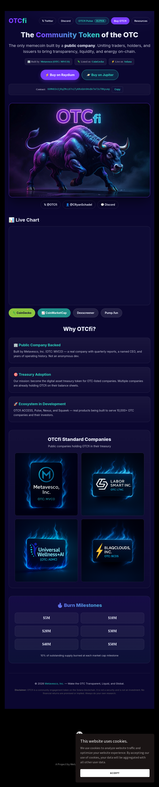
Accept (115, 772)
